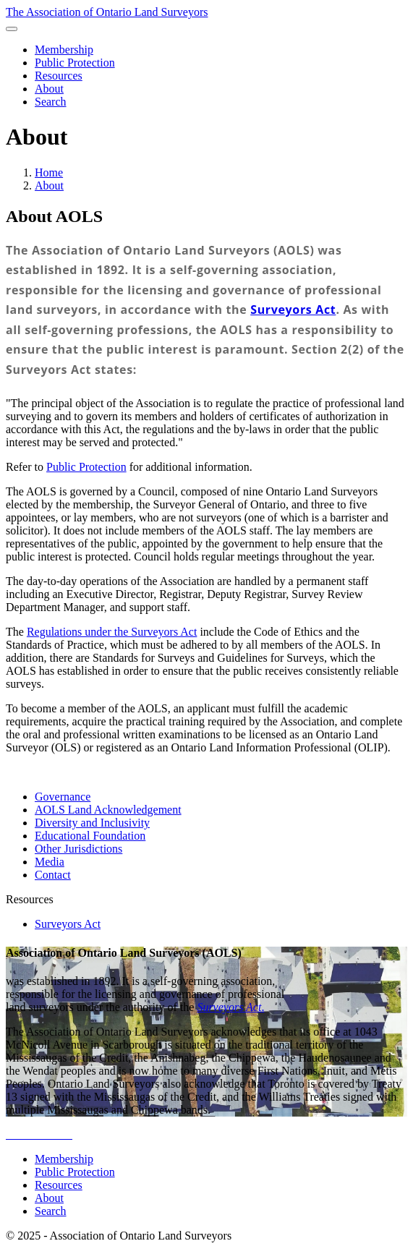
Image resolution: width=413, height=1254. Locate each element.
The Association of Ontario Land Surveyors (107, 12)
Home (49, 172)
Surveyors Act (293, 309)
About (49, 185)
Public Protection (86, 467)
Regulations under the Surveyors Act (112, 632)
